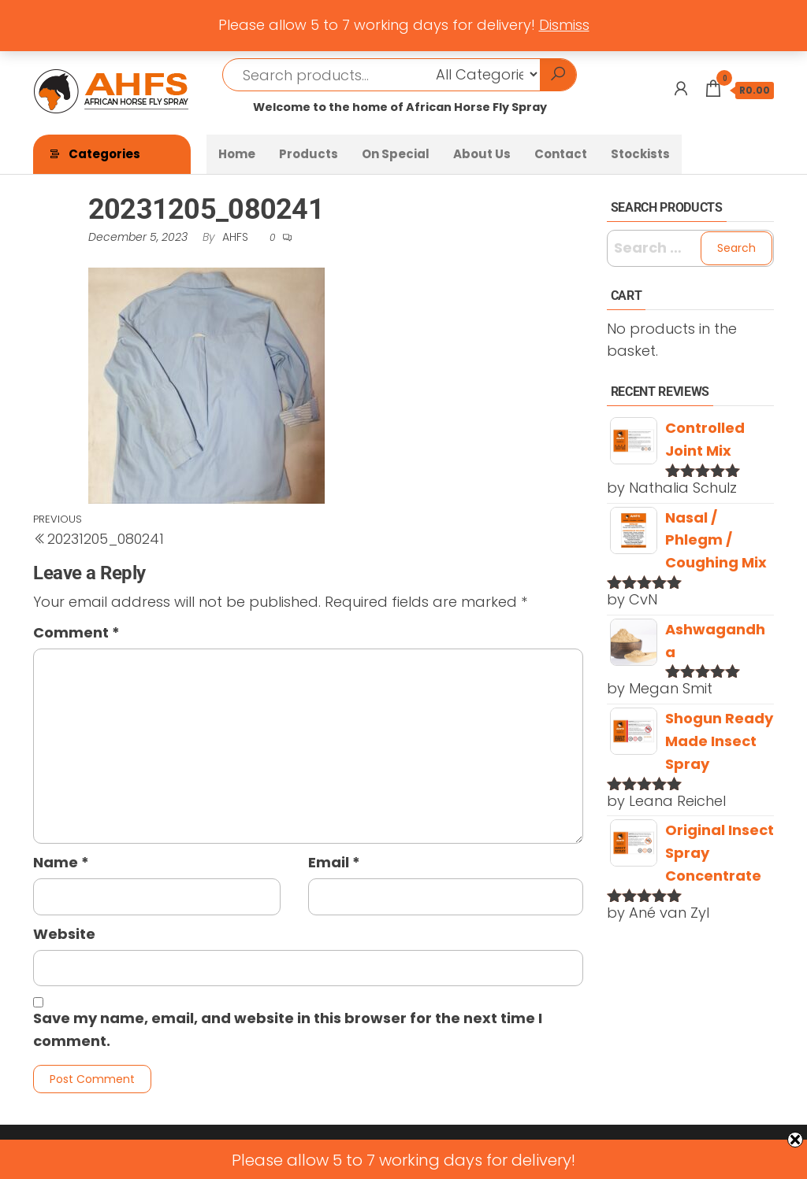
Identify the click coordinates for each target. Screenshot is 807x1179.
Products (308, 154)
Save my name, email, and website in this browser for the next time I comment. (287, 1029)
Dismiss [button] (564, 25)
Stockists (640, 154)
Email (334, 862)
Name (61, 862)
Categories (104, 154)
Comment (76, 632)
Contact (560, 154)
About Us (482, 154)
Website (64, 934)
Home (236, 154)
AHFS (236, 237)
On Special (396, 154)
